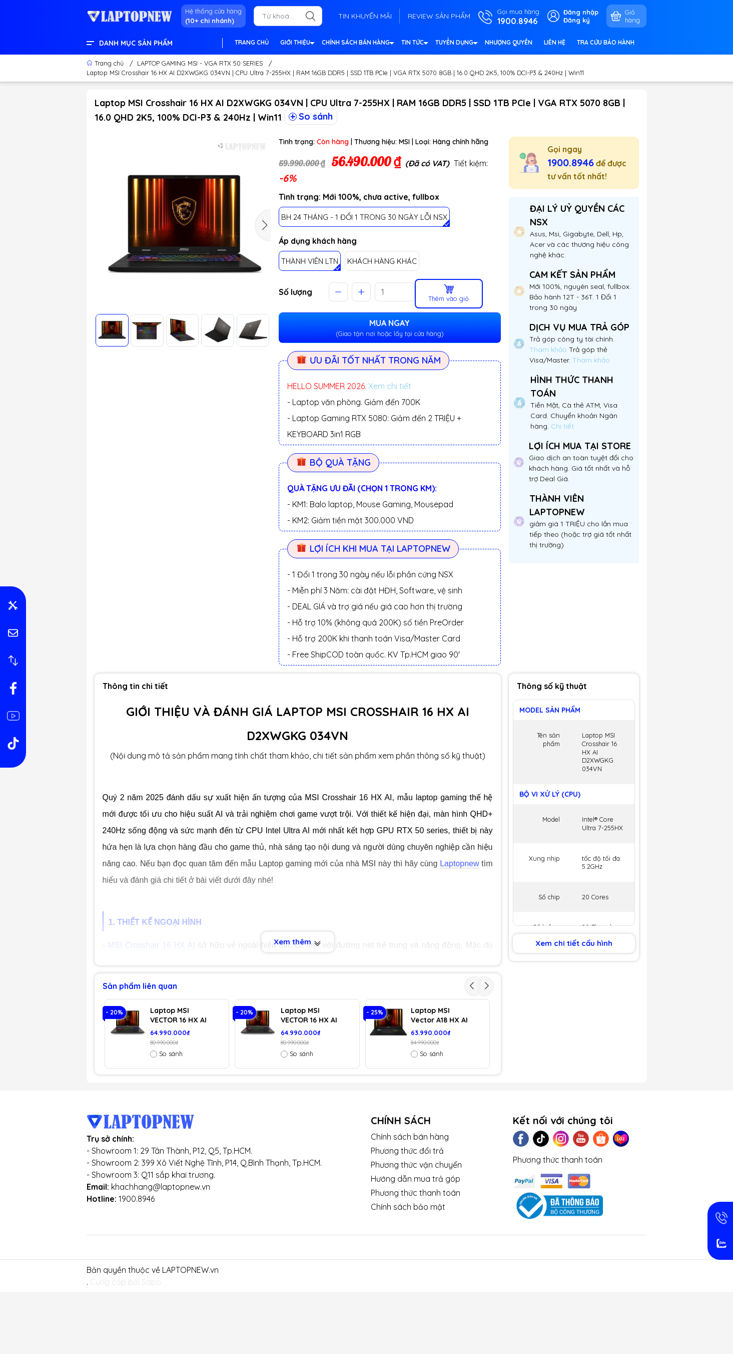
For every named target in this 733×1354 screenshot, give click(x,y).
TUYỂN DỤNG (456, 44)
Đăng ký (576, 20)
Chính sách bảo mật (408, 1271)
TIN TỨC (414, 44)
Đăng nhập (580, 12)
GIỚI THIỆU (297, 44)
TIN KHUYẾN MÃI (365, 16)
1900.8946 (570, 162)
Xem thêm (297, 941)
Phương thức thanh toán (415, 1257)
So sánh (311, 116)
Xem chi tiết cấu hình (573, 943)
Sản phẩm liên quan (140, 986)
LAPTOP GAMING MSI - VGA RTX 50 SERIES (200, 63)
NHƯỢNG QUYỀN (508, 42)
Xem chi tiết (389, 386)
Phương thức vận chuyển (416, 1229)
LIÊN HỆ (554, 42)
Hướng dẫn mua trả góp (415, 1243)
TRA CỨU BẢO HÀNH (605, 42)
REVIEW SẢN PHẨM (439, 16)
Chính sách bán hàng (410, 1201)
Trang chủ (106, 63)
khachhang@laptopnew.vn (160, 1251)
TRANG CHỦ (252, 42)
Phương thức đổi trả (407, 1215)
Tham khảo (549, 349)
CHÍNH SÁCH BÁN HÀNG (357, 44)
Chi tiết (561, 426)
